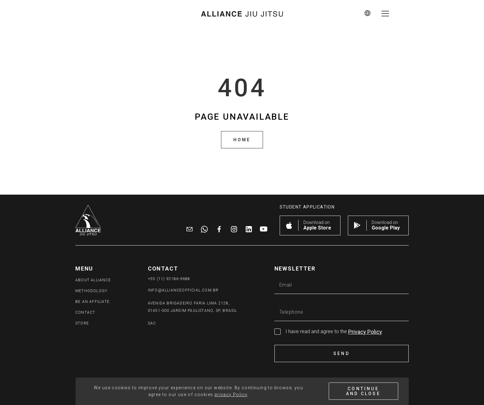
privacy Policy (231, 394)
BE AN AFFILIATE (92, 302)
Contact (85, 312)
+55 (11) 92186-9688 (169, 279)
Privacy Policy (365, 332)
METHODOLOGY (91, 291)
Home (242, 139)
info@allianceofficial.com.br (183, 290)
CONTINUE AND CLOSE (363, 391)
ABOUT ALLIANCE (93, 280)
